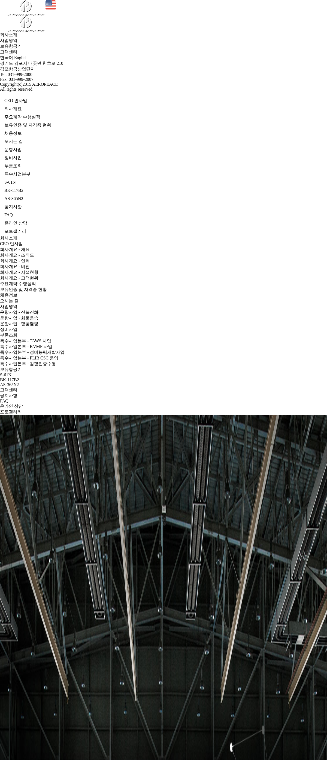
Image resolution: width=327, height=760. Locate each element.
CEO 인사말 (11, 243)
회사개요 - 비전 (15, 266)
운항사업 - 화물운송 (19, 318)
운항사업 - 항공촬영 (19, 323)
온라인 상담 (11, 406)
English (21, 57)
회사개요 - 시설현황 (19, 272)
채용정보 (8, 295)
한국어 (6, 57)
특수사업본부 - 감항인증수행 (28, 363)
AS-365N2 (9, 384)
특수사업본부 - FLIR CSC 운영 (29, 358)
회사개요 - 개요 (15, 249)
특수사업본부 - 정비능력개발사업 (32, 352)
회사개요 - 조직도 (17, 255)
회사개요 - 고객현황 (19, 278)
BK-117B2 (9, 379)
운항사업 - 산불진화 (19, 312)
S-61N (5, 375)
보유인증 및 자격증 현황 (23, 289)
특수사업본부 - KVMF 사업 (26, 346)
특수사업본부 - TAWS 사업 (25, 341)
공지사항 (8, 395)
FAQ (4, 401)
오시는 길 (9, 301)
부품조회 (8, 335)
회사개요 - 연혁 (15, 261)
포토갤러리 (11, 412)
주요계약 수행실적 (18, 283)
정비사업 (8, 329)
